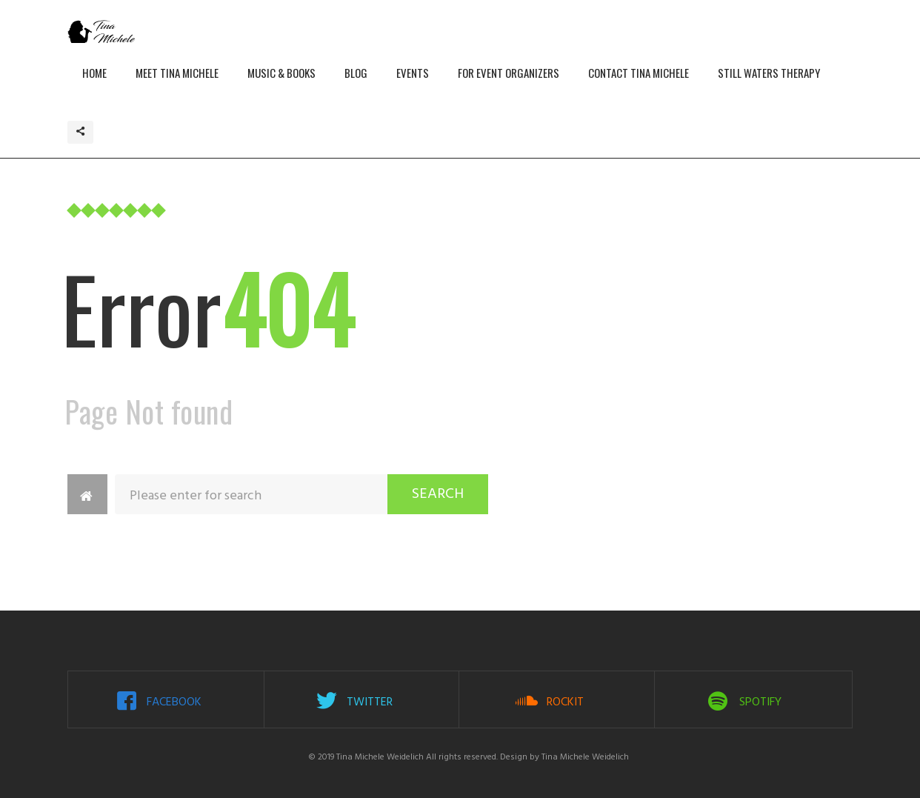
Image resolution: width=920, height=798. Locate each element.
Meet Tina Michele (177, 72)
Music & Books (281, 72)
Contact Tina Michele (638, 72)
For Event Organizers (508, 72)
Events (412, 72)
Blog (355, 72)
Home (94, 72)
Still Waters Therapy (769, 72)
